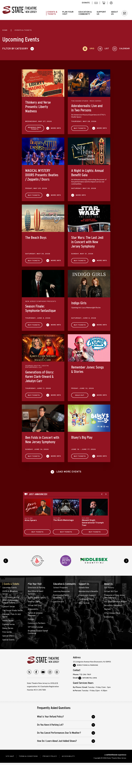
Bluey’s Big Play (81, 437)
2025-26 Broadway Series (10, 592)
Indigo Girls (78, 303)
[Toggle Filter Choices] (19, 49)
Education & (85, 13)
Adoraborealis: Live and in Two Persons (86, 108)
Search (123, 3)
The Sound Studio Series (12, 610)
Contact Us (109, 617)
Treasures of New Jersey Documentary (114, 596)
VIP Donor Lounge (35, 627)
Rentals (107, 609)
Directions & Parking (36, 588)
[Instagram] (50, 672)
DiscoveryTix (58, 602)
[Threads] (57, 672)
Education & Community (64, 584)
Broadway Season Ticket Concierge (38, 632)
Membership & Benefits (88, 591)
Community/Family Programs (61, 596)
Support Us (84, 584)
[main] (66, 283)
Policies (31, 619)
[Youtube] (43, 672)
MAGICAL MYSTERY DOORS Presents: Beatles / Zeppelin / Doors (41, 175)
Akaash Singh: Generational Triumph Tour (93, 522)
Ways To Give (84, 603)
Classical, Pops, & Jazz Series (11, 615)
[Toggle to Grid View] (88, 48)
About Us (108, 584)
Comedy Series (8, 624)
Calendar (124, 13)
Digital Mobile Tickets (37, 598)
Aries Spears (31, 520)
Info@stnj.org (89, 678)
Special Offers (8, 636)
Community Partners (36, 623)
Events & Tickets (11, 584)
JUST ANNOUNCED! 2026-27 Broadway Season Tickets (10, 600)
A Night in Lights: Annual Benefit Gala (87, 173)
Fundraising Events (86, 599)
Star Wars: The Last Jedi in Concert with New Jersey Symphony (87, 241)
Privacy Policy (50, 756)
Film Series (7, 632)
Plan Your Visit (35, 584)
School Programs (60, 588)
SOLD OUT (79, 395)
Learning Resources (61, 591)
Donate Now (84, 588)
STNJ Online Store (112, 613)
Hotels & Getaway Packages (35, 614)
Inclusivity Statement (113, 605)
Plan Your (68, 13)
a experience (115, 755)
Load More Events (68, 471)
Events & (52, 13)
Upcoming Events (9, 588)
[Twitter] (29, 672)
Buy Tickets (80, 128)
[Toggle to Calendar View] (121, 48)
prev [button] (5, 560)
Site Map (10, 756)
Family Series (7, 621)
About (114, 13)
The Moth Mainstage (63, 520)
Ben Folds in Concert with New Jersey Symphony (42, 439)
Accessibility (33, 609)
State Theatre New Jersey (19, 10)
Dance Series (7, 628)
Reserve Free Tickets (34, 128)
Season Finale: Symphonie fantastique (40, 308)
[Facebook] (36, 672)
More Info (56, 128)
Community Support (87, 595)
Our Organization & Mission (115, 602)
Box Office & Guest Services (35, 592)
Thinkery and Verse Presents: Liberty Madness (38, 106)
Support (101, 13)
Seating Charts (34, 602)
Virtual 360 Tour (34, 605)
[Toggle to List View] (103, 48)
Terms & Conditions (28, 756)
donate (86, 3)
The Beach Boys (35, 237)
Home (4, 30)
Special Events (8, 640)
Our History (109, 588)
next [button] (126, 560)
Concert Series (8, 607)
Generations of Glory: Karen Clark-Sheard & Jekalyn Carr (39, 376)
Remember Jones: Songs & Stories (87, 369)
